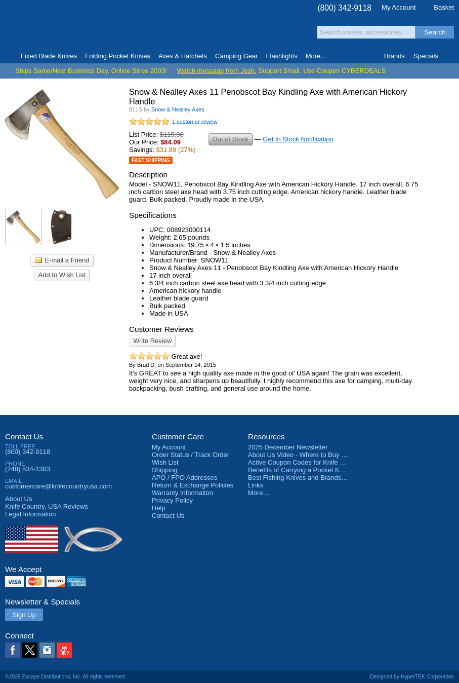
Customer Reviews (161, 329)
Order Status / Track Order (190, 455)
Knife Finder (450, 56)
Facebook (12, 650)
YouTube (64, 650)
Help (158, 508)
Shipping (165, 470)
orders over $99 (198, 30)
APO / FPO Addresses (184, 477)
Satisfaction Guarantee (142, 28)
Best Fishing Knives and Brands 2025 (303, 477)
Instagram (47, 650)
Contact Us (24, 436)
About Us (18, 499)
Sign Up (23, 615)
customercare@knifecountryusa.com (58, 486)
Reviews (46, 506)
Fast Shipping (151, 160)
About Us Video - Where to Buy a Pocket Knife (316, 455)
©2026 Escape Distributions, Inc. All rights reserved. (65, 676)
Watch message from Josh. (217, 70)
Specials (425, 56)
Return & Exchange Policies (192, 485)
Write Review (152, 341)
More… (259, 493)
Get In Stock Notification (298, 139)
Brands (394, 56)
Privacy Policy (172, 500)
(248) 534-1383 (27, 469)
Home (8, 56)
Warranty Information (182, 493)
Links (255, 485)
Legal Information (30, 514)
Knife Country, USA (48, 26)
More (316, 56)
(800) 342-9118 (344, 8)
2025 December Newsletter (288, 447)
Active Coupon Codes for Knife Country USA (313, 462)
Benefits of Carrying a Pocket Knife (299, 470)
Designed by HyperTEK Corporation (412, 676)
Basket (444, 7)
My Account (398, 7)
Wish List (165, 462)
